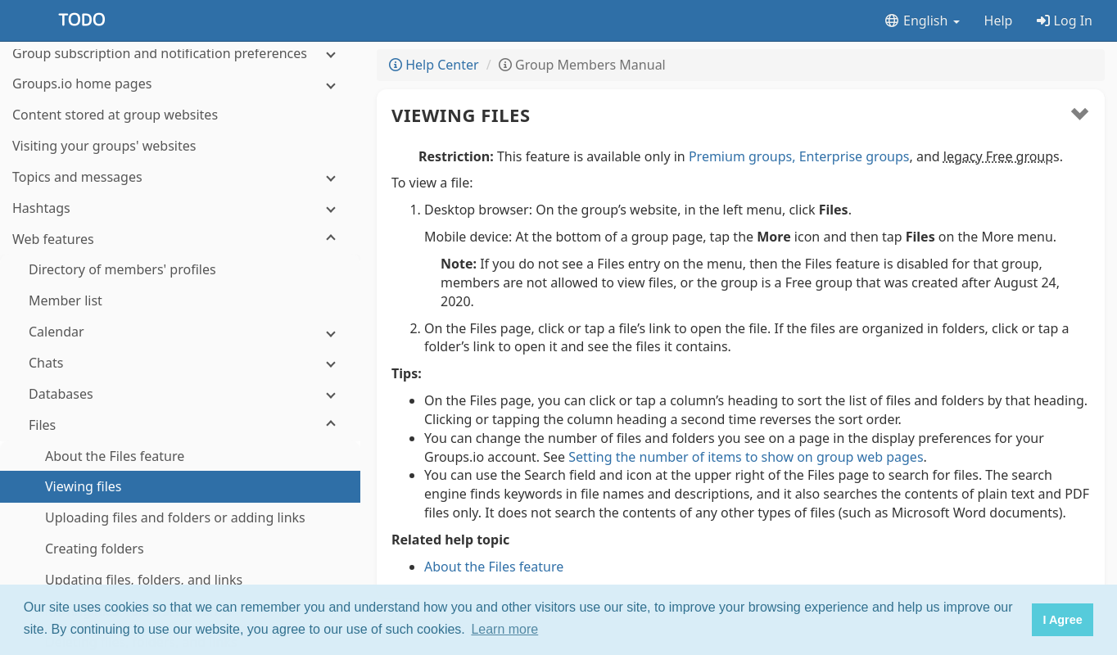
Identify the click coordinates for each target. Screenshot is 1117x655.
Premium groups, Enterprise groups (799, 156)
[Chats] (180, 195)
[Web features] (180, 72)
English (922, 20)
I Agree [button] (1062, 619)
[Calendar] (180, 164)
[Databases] (180, 226)
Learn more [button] (504, 629)
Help (998, 20)
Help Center (434, 65)
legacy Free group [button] (998, 156)
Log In (1064, 20)
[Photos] (180, 555)
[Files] (180, 257)
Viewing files (461, 114)
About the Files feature (493, 567)
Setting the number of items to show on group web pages (745, 457)
